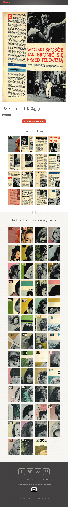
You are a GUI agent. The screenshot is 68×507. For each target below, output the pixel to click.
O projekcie (24, 479)
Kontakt (45, 479)
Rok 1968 (18, 220)
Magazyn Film (6, 115)
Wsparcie (35, 479)
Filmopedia (9, 2)
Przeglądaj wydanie (34, 121)
